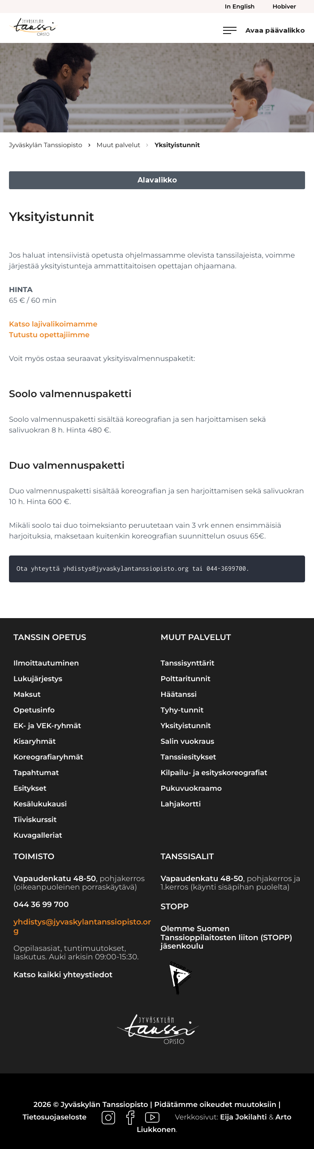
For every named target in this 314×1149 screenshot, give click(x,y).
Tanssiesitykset (188, 757)
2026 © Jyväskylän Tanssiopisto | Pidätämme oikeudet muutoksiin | (157, 1105)
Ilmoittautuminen (46, 663)
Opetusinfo (34, 710)
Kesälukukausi (40, 804)
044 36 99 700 (41, 904)
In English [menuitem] (239, 6)
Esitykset (30, 788)
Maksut (27, 695)
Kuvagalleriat (37, 835)
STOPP (175, 907)
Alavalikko (157, 180)
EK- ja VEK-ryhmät (47, 726)
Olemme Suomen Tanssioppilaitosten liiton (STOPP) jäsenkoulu (226, 937)
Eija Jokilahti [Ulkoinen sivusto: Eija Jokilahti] (243, 1118)
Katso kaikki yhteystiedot (62, 975)
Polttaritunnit (186, 679)
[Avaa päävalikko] (264, 30)
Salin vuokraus (188, 742)
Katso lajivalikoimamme (53, 324)
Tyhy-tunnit (182, 710)
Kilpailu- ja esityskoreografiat (214, 773)
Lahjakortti (181, 804)
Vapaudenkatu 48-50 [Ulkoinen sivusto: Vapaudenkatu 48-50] (54, 878)
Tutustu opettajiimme (49, 335)
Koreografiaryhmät (48, 757)
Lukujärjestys (37, 679)
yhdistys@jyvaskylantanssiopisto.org (82, 927)
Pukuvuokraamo (191, 788)
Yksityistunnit (186, 726)
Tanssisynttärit (188, 663)
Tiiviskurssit (34, 820)
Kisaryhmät (34, 742)
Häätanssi (179, 695)
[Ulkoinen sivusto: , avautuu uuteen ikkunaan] (109, 1118)
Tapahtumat (36, 773)
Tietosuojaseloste (54, 1118)
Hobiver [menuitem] (284, 6)
